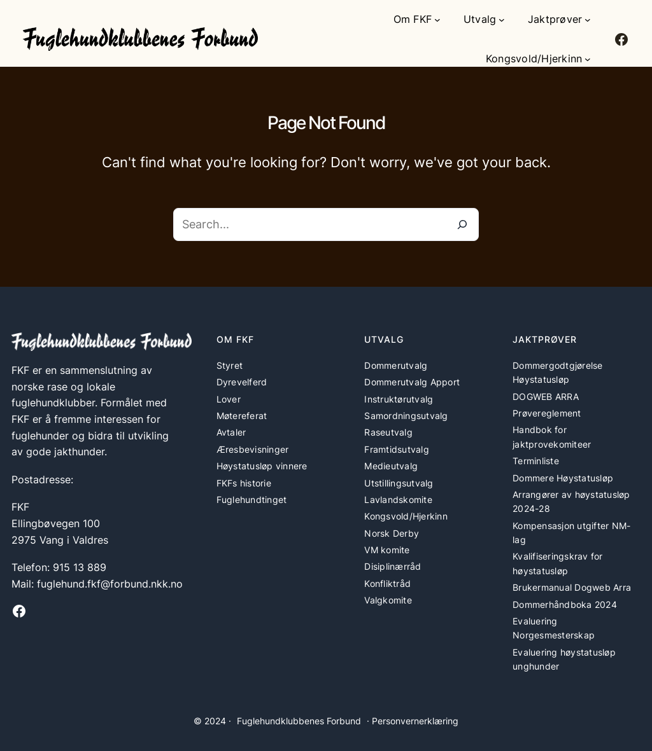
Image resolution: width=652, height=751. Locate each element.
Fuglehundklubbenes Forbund (299, 720)
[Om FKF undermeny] (437, 20)
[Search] (462, 224)
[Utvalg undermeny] (502, 20)
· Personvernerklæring (412, 720)
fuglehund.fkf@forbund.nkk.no (110, 583)
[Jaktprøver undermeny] (588, 20)
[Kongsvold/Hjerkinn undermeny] (588, 59)
